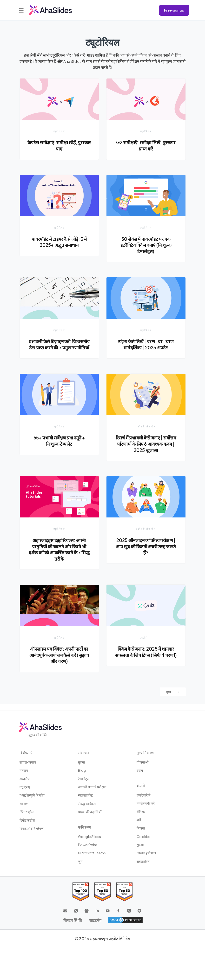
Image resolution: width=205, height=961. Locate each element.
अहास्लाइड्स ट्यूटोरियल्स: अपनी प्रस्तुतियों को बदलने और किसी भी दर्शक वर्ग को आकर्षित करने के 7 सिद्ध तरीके (59, 556)
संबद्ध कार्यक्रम (87, 804)
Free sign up (174, 10)
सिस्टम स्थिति (72, 921)
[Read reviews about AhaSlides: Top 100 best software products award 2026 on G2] (81, 892)
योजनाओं (142, 763)
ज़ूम (80, 862)
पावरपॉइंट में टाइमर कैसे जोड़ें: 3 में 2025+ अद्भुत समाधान (59, 242)
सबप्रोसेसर (143, 862)
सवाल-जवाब (28, 763)
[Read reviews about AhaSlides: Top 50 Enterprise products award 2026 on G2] (124, 892)
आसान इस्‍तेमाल (146, 854)
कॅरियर (141, 813)
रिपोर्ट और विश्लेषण (32, 829)
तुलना (81, 763)
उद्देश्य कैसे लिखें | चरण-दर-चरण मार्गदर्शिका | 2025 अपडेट (146, 345)
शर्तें (139, 821)
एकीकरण (85, 827)
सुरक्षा (140, 845)
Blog (82, 771)
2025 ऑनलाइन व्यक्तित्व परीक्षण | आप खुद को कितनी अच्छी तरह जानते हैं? (146, 553)
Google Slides (89, 837)
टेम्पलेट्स (83, 780)
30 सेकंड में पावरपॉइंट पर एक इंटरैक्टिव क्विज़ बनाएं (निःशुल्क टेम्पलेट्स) (146, 245)
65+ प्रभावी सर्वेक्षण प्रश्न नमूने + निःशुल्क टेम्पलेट (59, 448)
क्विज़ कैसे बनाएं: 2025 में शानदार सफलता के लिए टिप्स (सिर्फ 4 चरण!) (146, 659)
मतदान (24, 771)
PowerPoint (88, 845)
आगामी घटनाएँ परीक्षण (92, 788)
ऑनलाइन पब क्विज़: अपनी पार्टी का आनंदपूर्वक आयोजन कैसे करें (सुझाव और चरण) (59, 662)
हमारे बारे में (143, 796)
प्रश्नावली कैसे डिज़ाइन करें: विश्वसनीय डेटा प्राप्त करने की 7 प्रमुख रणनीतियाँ (59, 348)
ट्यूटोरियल (59, 131)
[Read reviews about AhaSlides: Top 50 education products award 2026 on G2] (102, 892)
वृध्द (172, 699)
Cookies (144, 837)
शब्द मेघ (24, 780)
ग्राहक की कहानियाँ (89, 813)
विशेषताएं (26, 753)
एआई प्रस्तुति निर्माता (32, 796)
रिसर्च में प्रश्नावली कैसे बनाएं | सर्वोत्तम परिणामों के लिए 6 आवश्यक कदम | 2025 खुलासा (146, 451)
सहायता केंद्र (85, 796)
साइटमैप (95, 921)
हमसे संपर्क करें (146, 804)
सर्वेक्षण (24, 804)
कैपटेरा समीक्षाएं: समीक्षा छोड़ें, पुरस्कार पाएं (59, 145)
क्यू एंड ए (25, 788)
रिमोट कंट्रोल (27, 821)
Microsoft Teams (92, 854)
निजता (141, 829)
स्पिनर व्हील (26, 813)
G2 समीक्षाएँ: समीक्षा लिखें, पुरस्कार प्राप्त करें (146, 145)
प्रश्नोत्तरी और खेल (146, 433)
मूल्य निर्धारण (146, 753)
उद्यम (140, 771)
